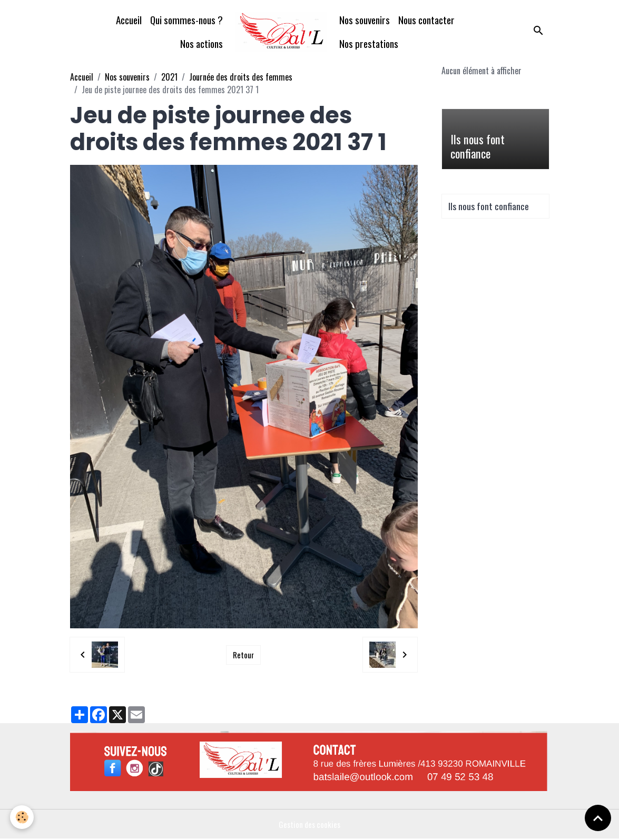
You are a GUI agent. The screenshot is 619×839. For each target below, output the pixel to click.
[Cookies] (22, 817)
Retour (243, 654)
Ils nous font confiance (477, 146)
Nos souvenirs (364, 19)
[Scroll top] (598, 818)
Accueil (129, 19)
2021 (169, 77)
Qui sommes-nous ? (186, 19)
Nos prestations (368, 43)
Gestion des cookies (309, 824)
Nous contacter (426, 19)
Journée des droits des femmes (240, 77)
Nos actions (201, 43)
